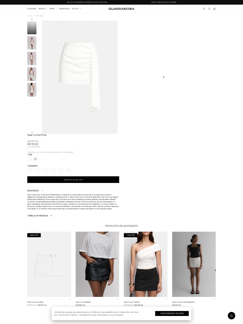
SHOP (53, 9)
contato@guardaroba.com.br (186, 280)
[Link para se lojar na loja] (209, 8)
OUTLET (76, 9)
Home (29, 16)
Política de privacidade (57, 289)
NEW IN (42, 9)
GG (158, 57)
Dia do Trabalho (121, 276)
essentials (64, 9)
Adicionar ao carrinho (169, 66)
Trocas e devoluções (57, 280)
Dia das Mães (121, 280)
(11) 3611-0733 (185, 271)
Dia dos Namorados (121, 285)
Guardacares (57, 276)
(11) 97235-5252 (185, 276)
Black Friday (121, 294)
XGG (166, 57)
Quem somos (57, 271)
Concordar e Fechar (172, 313)
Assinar (208, 253)
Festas (121, 289)
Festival (122, 271)
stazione (31, 9)
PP (127, 57)
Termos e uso (57, 285)
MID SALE (40, 16)
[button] (32, 19)
